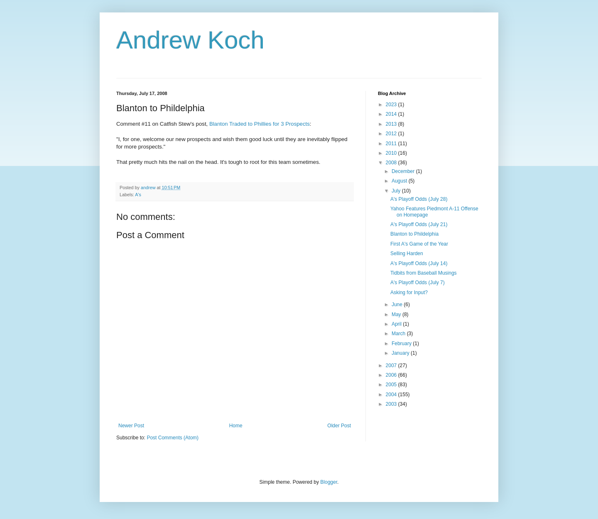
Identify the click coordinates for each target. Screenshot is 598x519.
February (402, 343)
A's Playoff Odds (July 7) (417, 282)
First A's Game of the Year (419, 244)
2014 (392, 114)
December (404, 171)
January (401, 353)
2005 (392, 384)
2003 (392, 404)
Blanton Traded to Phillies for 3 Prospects (259, 124)
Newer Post (131, 426)
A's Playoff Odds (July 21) (418, 224)
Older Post (339, 426)
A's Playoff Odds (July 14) (418, 263)
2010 (392, 153)
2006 (392, 375)
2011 (392, 143)
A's (138, 194)
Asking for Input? (409, 292)
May (397, 314)
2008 (392, 163)
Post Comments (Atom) (173, 438)
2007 (392, 365)
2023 (392, 104)
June (398, 304)
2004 (392, 394)
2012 (392, 133)
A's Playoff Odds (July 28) (418, 199)
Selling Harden (406, 253)
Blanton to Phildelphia (414, 234)
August (400, 181)
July (397, 191)
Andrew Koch (190, 40)
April (397, 324)
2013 (392, 124)
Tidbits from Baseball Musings (423, 273)
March (399, 333)
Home (236, 426)
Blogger (328, 482)
